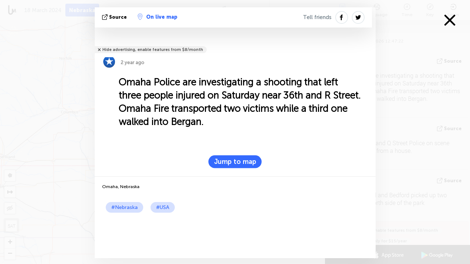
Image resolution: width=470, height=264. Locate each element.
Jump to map (235, 162)
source (115, 17)
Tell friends (317, 17)
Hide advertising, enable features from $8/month (152, 49)
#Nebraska (124, 207)
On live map (157, 17)
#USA (162, 207)
